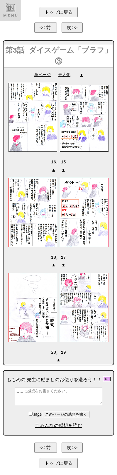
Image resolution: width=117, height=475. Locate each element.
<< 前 (45, 27)
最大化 (64, 74)
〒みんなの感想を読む (58, 424)
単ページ (42, 74)
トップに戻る (59, 12)
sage (36, 413)
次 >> (72, 27)
